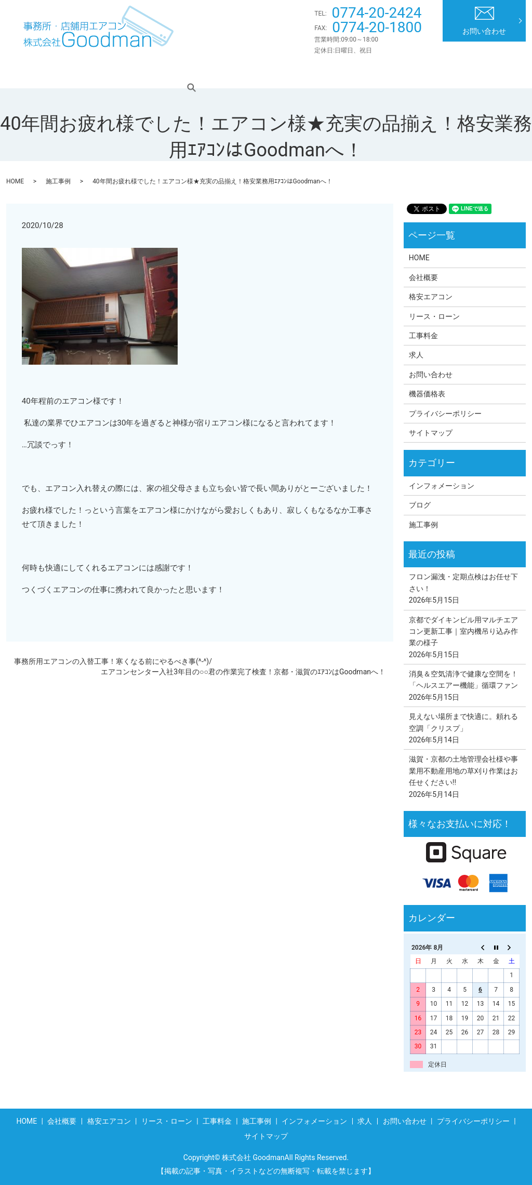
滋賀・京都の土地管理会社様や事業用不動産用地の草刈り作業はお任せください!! (463, 771)
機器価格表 (427, 394)
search (504, 72)
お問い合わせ (484, 21)
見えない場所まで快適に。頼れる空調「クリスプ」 (463, 722)
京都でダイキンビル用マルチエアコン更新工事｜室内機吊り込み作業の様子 (463, 631)
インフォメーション (403, 72)
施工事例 (332, 72)
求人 (466, 72)
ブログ (420, 505)
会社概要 (86, 72)
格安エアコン (146, 72)
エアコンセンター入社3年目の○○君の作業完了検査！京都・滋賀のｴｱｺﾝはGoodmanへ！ (243, 672)
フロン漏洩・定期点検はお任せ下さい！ (463, 582)
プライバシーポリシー (445, 413)
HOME (38, 72)
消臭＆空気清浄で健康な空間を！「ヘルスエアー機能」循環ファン (463, 679)
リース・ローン (216, 72)
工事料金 (280, 72)
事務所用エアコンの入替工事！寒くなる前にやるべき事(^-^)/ (113, 661)
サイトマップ (431, 433)
